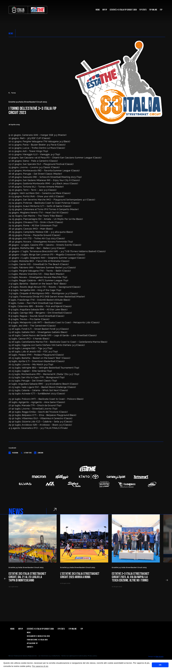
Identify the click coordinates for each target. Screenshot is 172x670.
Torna (12, 93)
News (98, 9)
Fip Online (153, 9)
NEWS (11, 33)
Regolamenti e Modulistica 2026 (38, 636)
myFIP (104, 9)
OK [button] (160, 665)
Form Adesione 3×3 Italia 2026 (37, 640)
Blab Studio (159, 656)
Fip (161, 9)
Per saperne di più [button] (40, 666)
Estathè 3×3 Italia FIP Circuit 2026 (123, 9)
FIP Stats (142, 9)
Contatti (30, 647)
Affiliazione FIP (32, 643)
